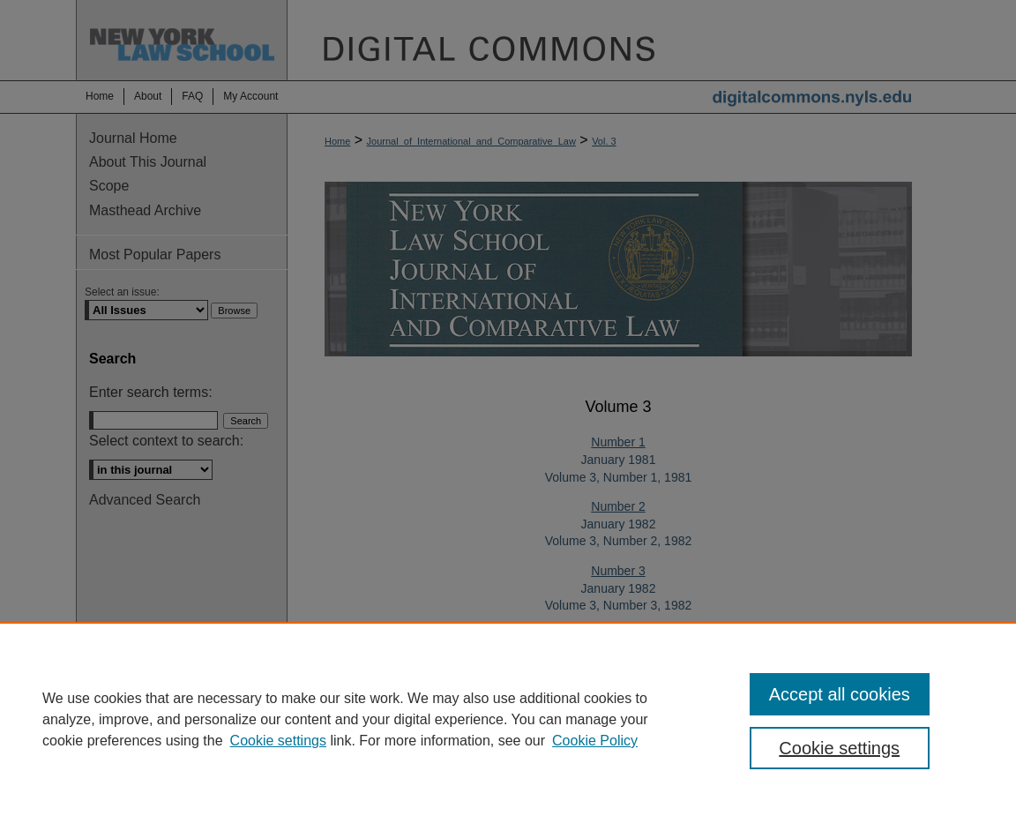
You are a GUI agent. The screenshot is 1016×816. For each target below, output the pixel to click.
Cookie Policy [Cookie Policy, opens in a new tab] (595, 740)
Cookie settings (278, 740)
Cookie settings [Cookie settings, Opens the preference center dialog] (839, 748)
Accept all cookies (839, 694)
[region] (508, 719)
